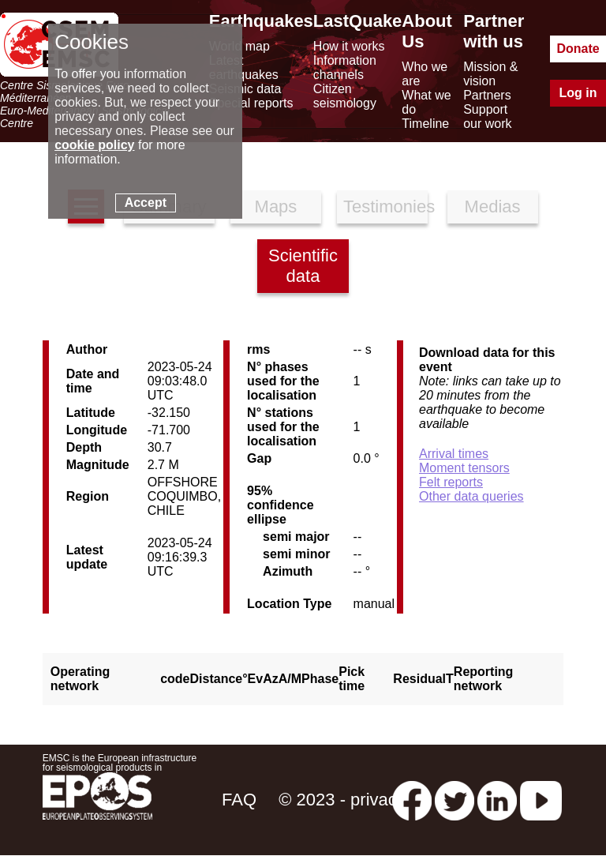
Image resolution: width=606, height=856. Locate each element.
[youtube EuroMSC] (541, 799)
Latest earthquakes (244, 67)
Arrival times (453, 453)
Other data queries (471, 496)
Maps (276, 206)
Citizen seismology (344, 96)
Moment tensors (464, 468)
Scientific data (303, 266)
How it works (349, 46)
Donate (577, 48)
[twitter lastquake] (454, 799)
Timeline (425, 123)
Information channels (344, 67)
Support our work (487, 116)
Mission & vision (490, 74)
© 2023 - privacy (342, 799)
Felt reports (451, 482)
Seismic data (245, 89)
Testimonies (385, 206)
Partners (487, 95)
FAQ (239, 799)
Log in (578, 92)
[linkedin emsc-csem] (497, 799)
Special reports (251, 103)
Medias (493, 206)
